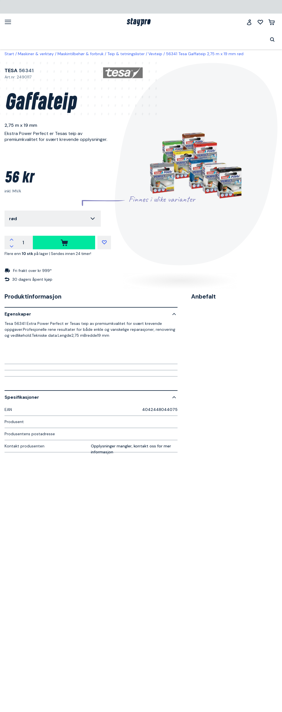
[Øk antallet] (11, 239)
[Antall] (23, 242)
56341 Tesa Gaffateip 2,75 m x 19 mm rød (204, 53)
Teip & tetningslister (126, 53)
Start (9, 53)
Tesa (11, 70)
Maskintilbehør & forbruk (80, 53)
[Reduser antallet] (11, 246)
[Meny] (10, 22)
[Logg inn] (249, 22)
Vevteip (155, 53)
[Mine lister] (260, 22)
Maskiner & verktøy (36, 53)
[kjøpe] (64, 242)
